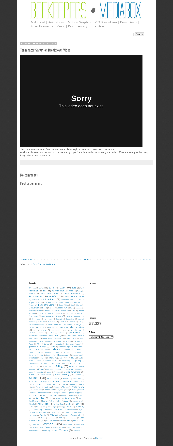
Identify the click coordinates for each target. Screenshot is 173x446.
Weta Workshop (34, 430)
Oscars (48, 384)
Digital (31, 327)
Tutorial (43, 415)
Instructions (77, 355)
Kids (56, 360)
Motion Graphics (72, 372)
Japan (39, 360)
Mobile (78, 369)
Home (87, 259)
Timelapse (57, 409)
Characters (70, 313)
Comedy (69, 316)
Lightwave (43, 363)
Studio (68, 404)
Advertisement (36, 296)
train (60, 412)
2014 (62, 287)
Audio (68, 302)
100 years (32, 288)
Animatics (35, 300)
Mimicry (59, 369)
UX (47, 421)
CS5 (80, 322)
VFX (68, 420)
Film (37, 338)
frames (48, 341)
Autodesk (77, 302)
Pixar (67, 390)
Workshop (46, 430)
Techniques (40, 407)
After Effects (53, 296)
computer (48, 319)
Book (44, 307)
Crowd (72, 322)
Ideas (57, 352)
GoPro (52, 346)
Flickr (41, 341)
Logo (79, 363)
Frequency (78, 341)
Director (41, 327)
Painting (63, 384)
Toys (80, 410)
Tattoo (31, 407)
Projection (33, 395)
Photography (78, 387)
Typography (76, 415)
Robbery (64, 395)
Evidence (61, 333)
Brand (52, 308)
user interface (71, 418)
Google (43, 346)
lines (52, 363)
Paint (55, 384)
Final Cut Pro (72, 338)
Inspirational (63, 355)
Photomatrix (37, 390)
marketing (73, 366)
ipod (80, 358)
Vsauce (61, 427)
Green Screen (77, 347)
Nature (56, 381)
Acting (79, 291)
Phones (65, 387)
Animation (48, 299)
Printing (55, 393)
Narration (77, 378)
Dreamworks (56, 330)
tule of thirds (77, 412)
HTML (31, 352)
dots (34, 330)
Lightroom (33, 363)
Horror (79, 349)
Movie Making (61, 374)
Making (59, 366)
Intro (61, 358)
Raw (50, 395)
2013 (51, 287)
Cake (72, 308)
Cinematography (47, 316)
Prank (33, 393)
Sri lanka (32, 404)
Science (72, 395)
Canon (39, 311)
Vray (54, 427)
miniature (69, 369)
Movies (78, 374)
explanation (33, 336)
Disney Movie (63, 327)
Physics (60, 390)
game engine (58, 344)
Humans (48, 352)
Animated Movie (76, 296)
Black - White (63, 305)
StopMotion (42, 403)
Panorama (73, 384)
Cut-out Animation (54, 324)
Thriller (47, 410)
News (76, 381)
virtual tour (79, 425)
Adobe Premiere (71, 293)
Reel (56, 395)
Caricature (65, 311)
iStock (31, 360)
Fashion (67, 336)
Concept (59, 319)
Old (82, 381)
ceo (62, 313)
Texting (61, 407)
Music (33, 378)
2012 (41, 287)
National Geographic (43, 381)
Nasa (31, 381)
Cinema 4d (33, 316)
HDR (37, 349)
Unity (43, 418)
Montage (57, 372)
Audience (59, 302)
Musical (66, 379)
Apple (31, 302)
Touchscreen (71, 410)
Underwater (33, 418)
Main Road (47, 366)
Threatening (37, 410)
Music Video (53, 378)
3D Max (71, 291)
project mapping (75, 393)
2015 (74, 287)
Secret (31, 398)
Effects (31, 333)
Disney (51, 327)
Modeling (40, 372)
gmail (79, 344)
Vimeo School (67, 425)
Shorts (50, 398)
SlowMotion (70, 398)
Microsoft (49, 369)
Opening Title (37, 384)
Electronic (40, 333)
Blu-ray (79, 305)
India (41, 355)
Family (58, 335)
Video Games (36, 425)
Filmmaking (59, 338)
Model (31, 372)
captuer (47, 311)
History (45, 349)
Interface (33, 358)
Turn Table (33, 415)
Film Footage (47, 338)
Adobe (32, 293)
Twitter (65, 415)
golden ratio (33, 347)
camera (79, 308)
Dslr (70, 330)
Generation (70, 344)
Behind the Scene (46, 304)
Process (63, 393)
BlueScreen (34, 307)
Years (55, 430)
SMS (80, 398)
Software (45, 401)
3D (44, 290)
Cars (73, 310)
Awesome (32, 305)
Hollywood (56, 349)
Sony (59, 401)
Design (78, 324)
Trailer (53, 412)
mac (38, 366)
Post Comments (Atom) (44, 264)
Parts (82, 384)
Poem (74, 390)
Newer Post (26, 259)
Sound (67, 401)
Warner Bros (77, 427)
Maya (40, 369)
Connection (70, 319)
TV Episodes (55, 415)
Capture (56, 311)
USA (60, 418)
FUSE (38, 344)
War (68, 427)
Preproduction (43, 393)
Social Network (34, 401)
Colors (59, 316)
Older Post (147, 259)
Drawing (43, 330)
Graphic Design (64, 347)
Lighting (77, 360)
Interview (53, 358)
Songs (53, 401)
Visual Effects (44, 427)
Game (46, 344)
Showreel (59, 398)
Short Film (40, 398)
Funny (31, 344)
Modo (49, 372)
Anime (79, 300)
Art (39, 302)
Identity (66, 352)
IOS (67, 358)
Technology (51, 407)
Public (43, 395)
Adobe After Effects (49, 294)
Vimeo (48, 424)
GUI (30, 349)
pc (32, 387)
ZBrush (77, 430)
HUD (39, 352)
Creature (63, 322)
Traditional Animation (38, 412)
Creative (52, 321)
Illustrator (33, 355)
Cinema (79, 313)
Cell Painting (53, 313)
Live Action (68, 363)
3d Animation (58, 290)
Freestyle (67, 341)
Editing (78, 330)
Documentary (77, 327)
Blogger (99, 438)
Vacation (54, 421)
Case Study (42, 313)
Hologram (70, 349)
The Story (79, 406)
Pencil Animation (43, 387)
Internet (43, 358)
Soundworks (77, 401)
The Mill (69, 407)
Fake (51, 336)
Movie (31, 374)
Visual (33, 427)
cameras (32, 311)
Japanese (48, 360)
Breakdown (62, 307)
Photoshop (49, 389)
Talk (76, 403)
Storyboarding (58, 404)
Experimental (73, 332)
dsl (65, 330)
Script (80, 395)
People (56, 387)
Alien (65, 296)
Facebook (43, 336)
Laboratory (66, 360)
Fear (74, 336)
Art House (48, 302)
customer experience (36, 324)
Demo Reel (68, 324)
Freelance (57, 341)
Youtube (63, 430)
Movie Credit (46, 375)
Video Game (78, 420)
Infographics (50, 355)
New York (67, 381)
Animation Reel (67, 300)
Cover (42, 322)
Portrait (81, 390)
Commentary (79, 316)
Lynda (31, 366)
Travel (67, 412)
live (58, 363)
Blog (72, 305)
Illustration (77, 352)
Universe (52, 418)
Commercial (36, 319)
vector (62, 421)
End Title (50, 333)
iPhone (73, 358)
